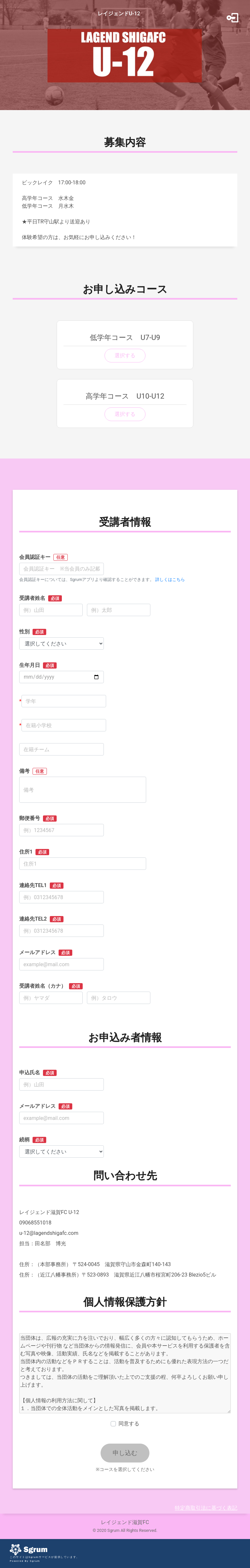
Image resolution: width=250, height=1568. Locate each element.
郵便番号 (38, 818)
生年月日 (38, 665)
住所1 (34, 852)
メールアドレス (45, 952)
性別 (32, 632)
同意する (128, 1423)
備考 (33, 771)
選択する (125, 355)
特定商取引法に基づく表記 (206, 1508)
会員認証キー (43, 557)
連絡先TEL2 (41, 919)
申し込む (125, 1453)
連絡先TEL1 (41, 885)
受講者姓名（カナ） (51, 986)
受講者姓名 (40, 598)
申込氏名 (38, 1072)
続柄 (32, 1140)
